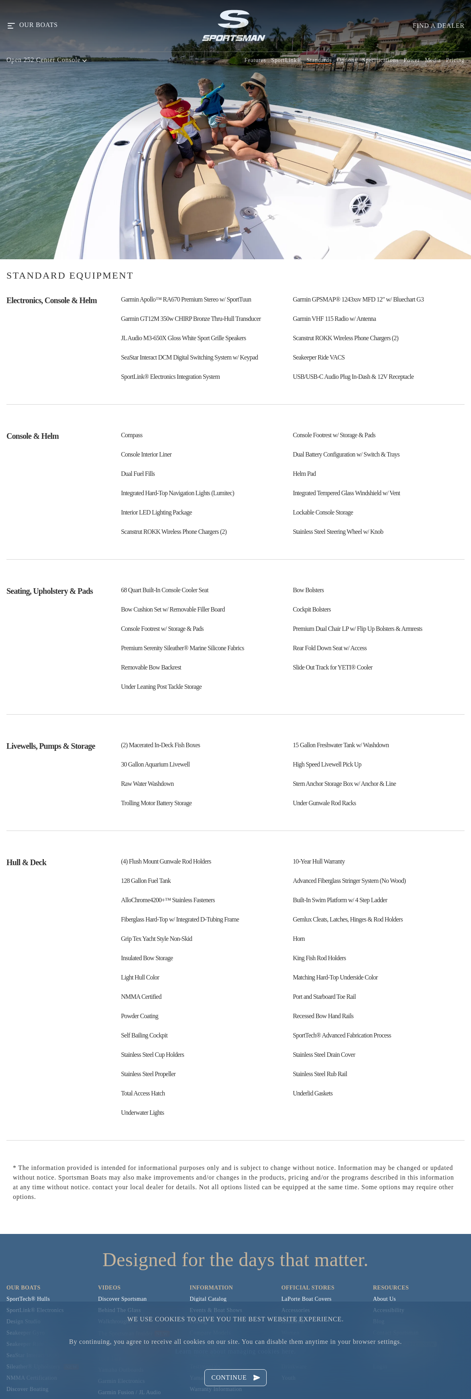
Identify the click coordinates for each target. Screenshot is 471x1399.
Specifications (380, 60)
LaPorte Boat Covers (306, 1299)
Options (347, 60)
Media (433, 60)
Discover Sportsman (122, 1299)
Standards (318, 60)
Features (255, 60)
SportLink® (286, 60)
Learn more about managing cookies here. (235, 1351)
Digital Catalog (208, 1299)
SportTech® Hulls (28, 1299)
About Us (384, 1299)
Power (412, 60)
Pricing (455, 60)
